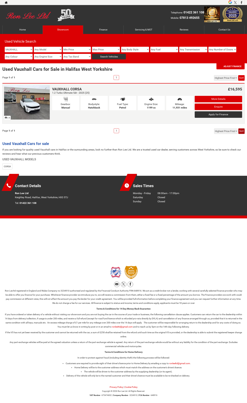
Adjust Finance (232, 66)
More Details (218, 98)
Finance (103, 29)
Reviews (184, 29)
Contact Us (224, 29)
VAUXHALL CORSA (67, 89)
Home (22, 29)
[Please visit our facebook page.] (241, 2)
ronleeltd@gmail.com (122, 326)
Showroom (63, 29)
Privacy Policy (116, 387)
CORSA (7, 166)
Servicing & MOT (143, 29)
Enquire (218, 106)
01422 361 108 (194, 12)
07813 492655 (189, 18)
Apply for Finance (218, 114)
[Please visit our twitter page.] (235, 2)
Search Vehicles (109, 56)
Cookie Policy (131, 387)
